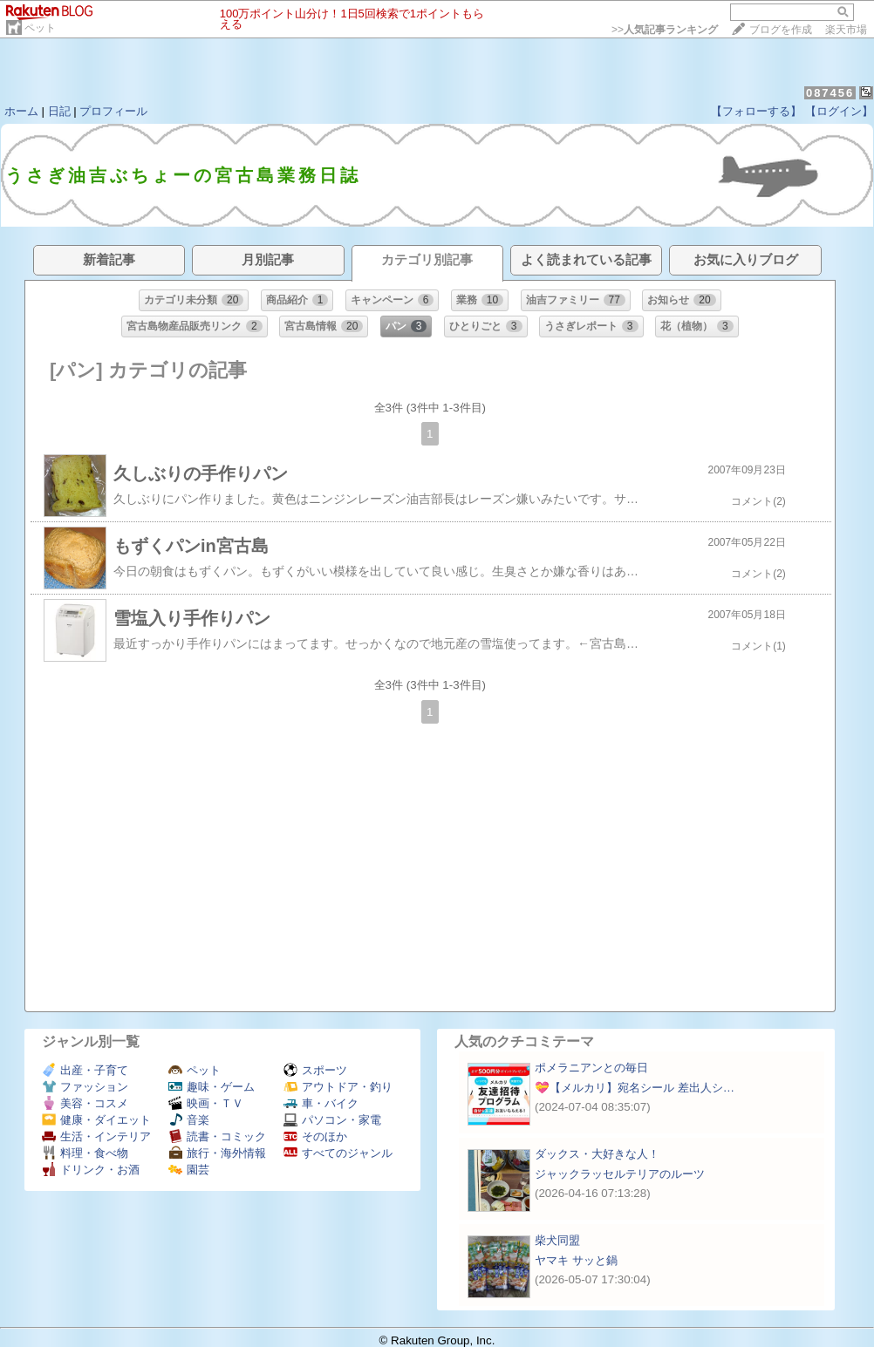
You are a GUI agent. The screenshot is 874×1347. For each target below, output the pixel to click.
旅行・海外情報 (217, 1153)
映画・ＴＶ (205, 1103)
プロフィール (113, 111)
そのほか (315, 1136)
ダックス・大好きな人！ (597, 1153)
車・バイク (320, 1103)
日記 (59, 111)
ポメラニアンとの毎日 (591, 1067)
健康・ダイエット (96, 1119)
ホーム (21, 111)
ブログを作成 (780, 30)
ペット (40, 28)
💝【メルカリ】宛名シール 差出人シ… (634, 1087)
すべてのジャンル (338, 1153)
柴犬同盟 (557, 1240)
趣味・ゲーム (211, 1086)
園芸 (188, 1169)
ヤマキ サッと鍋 (576, 1260)
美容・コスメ (85, 1103)
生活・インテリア (96, 1136)
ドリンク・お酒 (91, 1169)
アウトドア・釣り (338, 1086)
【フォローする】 (756, 111)
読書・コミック (217, 1136)
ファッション (85, 1086)
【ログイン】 (839, 111)
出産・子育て (85, 1070)
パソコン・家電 (332, 1119)
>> (664, 30)
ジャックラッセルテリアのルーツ (620, 1173)
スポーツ (315, 1070)
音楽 (188, 1119)
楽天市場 (846, 30)
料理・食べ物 (85, 1153)
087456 (830, 92)
